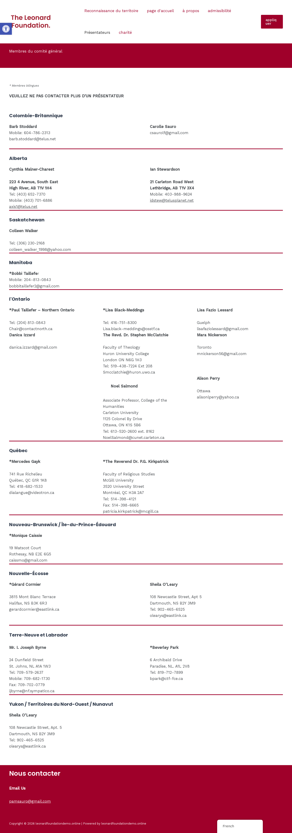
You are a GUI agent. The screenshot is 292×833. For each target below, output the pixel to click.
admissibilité (216, 10)
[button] (6, 29)
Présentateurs (97, 32)
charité (123, 32)
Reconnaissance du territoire (111, 10)
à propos (188, 10)
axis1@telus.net (23, 206)
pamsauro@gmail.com (30, 801)
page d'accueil (159, 10)
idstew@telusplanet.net (172, 200)
